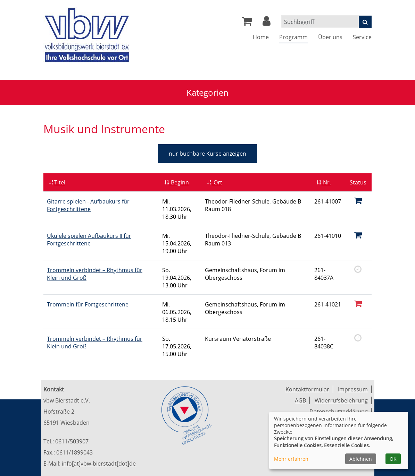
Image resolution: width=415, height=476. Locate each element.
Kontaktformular (307, 389)
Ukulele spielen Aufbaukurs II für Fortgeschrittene (89, 239)
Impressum (353, 389)
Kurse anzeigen (207, 153)
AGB (300, 400)
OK (393, 459)
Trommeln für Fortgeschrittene (87, 304)
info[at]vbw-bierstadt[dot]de (99, 463)
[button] (267, 23)
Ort (214, 182)
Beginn (176, 182)
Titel (57, 182)
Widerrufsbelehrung (341, 400)
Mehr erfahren (291, 459)
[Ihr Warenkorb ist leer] (247, 23)
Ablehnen (360, 459)
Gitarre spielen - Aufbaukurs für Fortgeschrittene (88, 205)
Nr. (323, 182)
